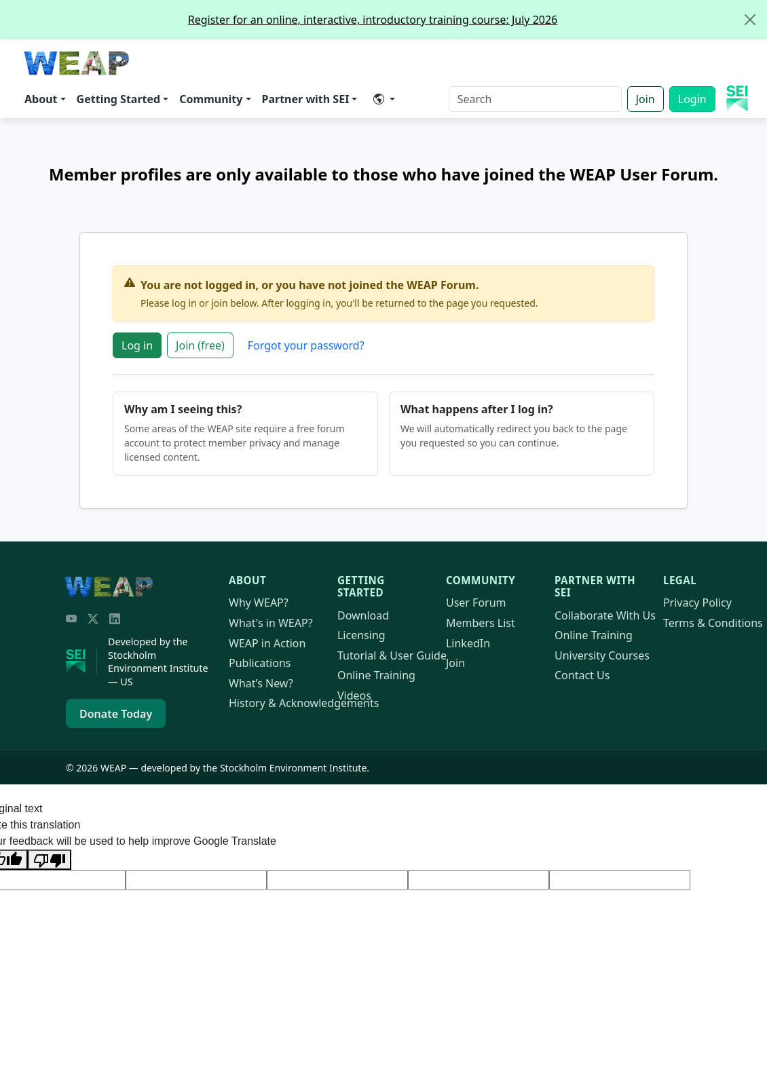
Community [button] (210, 99)
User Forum (476, 602)
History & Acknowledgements (304, 702)
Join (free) (200, 345)
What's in (271, 622)
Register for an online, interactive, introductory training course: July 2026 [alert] (477, 20)
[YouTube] (71, 618)
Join (645, 99)
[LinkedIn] (114, 618)
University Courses (602, 655)
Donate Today (115, 713)
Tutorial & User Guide (392, 655)
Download (363, 615)
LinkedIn (468, 643)
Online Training (376, 675)
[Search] (535, 99)
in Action (267, 643)
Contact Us (582, 675)
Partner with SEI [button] (306, 99)
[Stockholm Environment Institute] (81, 661)
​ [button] (378, 99)
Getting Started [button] (119, 99)
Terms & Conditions (713, 622)
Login (692, 99)
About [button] (41, 99)
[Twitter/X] (93, 618)
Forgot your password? (306, 345)
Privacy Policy (697, 602)
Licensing (361, 635)
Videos (354, 695)
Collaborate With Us (605, 615)
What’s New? (261, 683)
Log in (137, 345)
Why (258, 602)
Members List (480, 622)
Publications (260, 662)
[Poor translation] (49, 860)
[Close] (750, 20)
